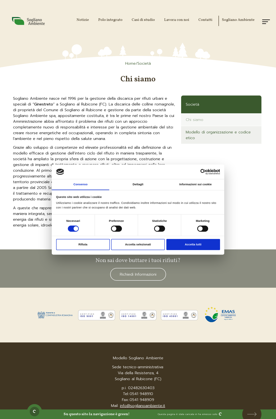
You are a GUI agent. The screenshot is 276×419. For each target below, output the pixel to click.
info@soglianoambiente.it (142, 405)
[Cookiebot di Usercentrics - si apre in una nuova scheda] (203, 172)
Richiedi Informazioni (138, 274)
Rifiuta (82, 244)
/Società (143, 63)
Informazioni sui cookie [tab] (195, 184)
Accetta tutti (193, 244)
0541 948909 (142, 400)
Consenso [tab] (80, 184)
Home (130, 63)
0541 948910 (141, 394)
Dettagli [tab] (138, 184)
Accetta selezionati (138, 244)
